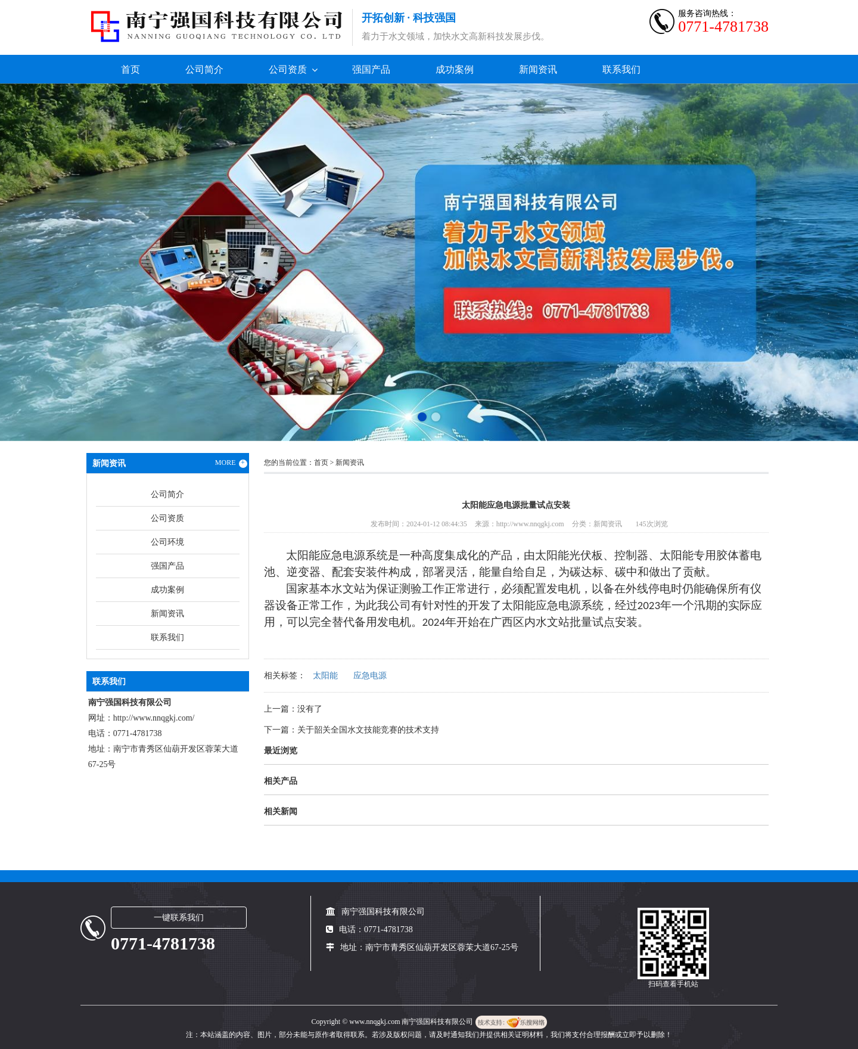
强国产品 (371, 69)
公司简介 (204, 69)
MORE (231, 463)
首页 (130, 69)
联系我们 (621, 69)
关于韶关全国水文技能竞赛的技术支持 (368, 729)
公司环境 (167, 542)
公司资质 (288, 69)
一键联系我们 (179, 917)
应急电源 (370, 675)
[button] (422, 416)
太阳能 (325, 675)
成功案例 (455, 69)
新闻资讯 (538, 69)
